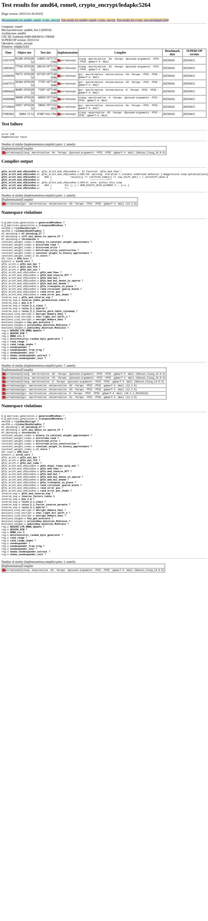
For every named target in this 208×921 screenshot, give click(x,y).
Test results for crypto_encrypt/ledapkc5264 (142, 20)
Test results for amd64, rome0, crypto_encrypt (88, 20)
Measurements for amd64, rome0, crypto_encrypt (31, 20)
